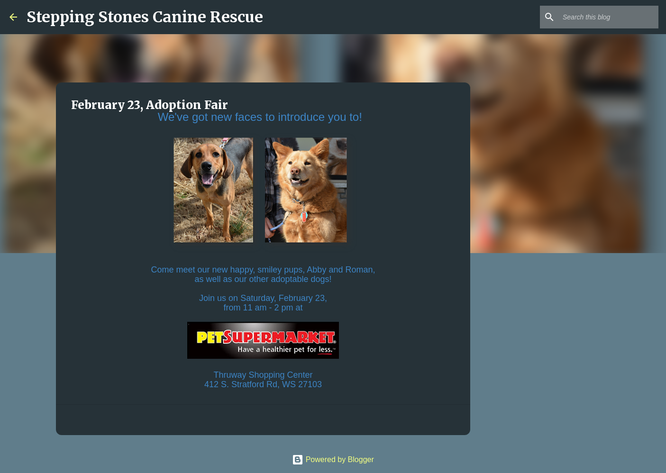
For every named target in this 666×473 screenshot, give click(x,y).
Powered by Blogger (333, 459)
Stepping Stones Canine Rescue (145, 17)
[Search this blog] (608, 17)
